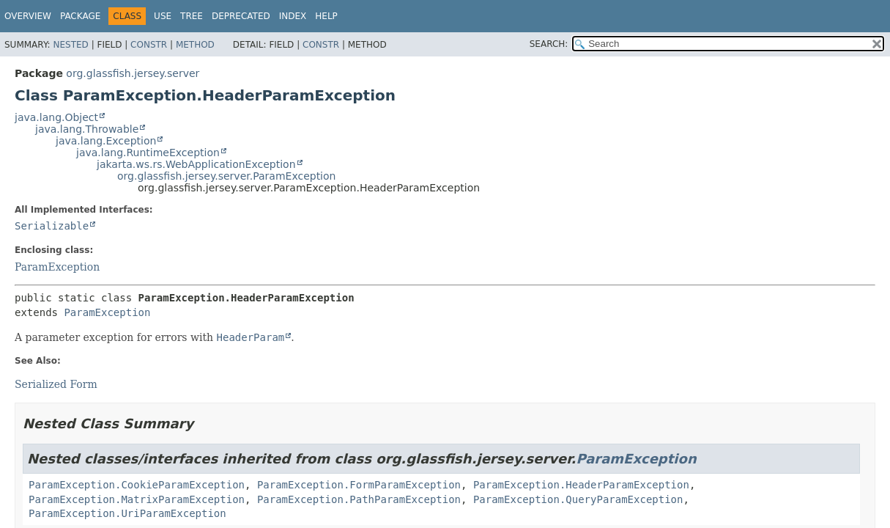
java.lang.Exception (106, 141)
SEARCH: (549, 44)
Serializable (52, 226)
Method (195, 45)
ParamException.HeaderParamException (581, 485)
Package (80, 16)
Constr (148, 45)
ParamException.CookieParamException (137, 485)
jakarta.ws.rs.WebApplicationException (196, 164)
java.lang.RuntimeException (148, 152)
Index (293, 16)
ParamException (57, 267)
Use (162, 16)
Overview (27, 16)
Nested (70, 45)
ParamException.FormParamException (359, 485)
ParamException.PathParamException (359, 499)
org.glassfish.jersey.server (132, 73)
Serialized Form (56, 384)
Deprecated (241, 16)
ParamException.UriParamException (127, 513)
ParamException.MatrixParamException (137, 499)
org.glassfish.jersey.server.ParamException (226, 176)
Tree (191, 16)
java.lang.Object (56, 117)
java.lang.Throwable (86, 129)
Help (326, 16)
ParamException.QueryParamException (578, 499)
